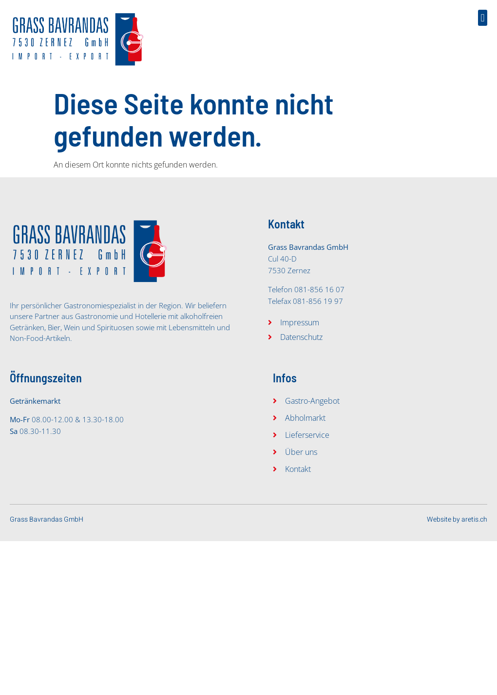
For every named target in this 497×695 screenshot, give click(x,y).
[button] (482, 18)
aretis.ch (474, 519)
